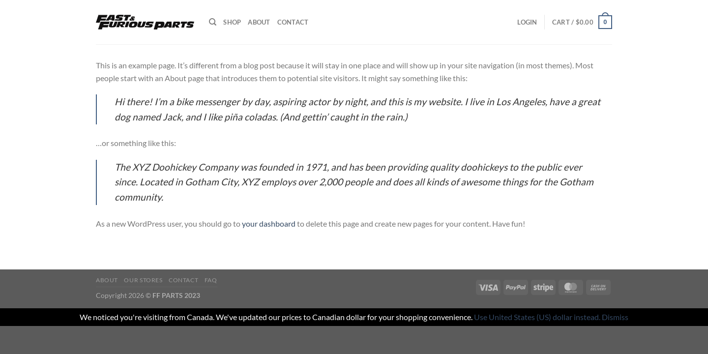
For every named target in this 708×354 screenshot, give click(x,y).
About (259, 22)
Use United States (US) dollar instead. (537, 317)
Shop (232, 22)
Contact (293, 22)
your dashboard (268, 223)
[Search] (212, 22)
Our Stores (143, 280)
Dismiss (615, 317)
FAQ (211, 280)
